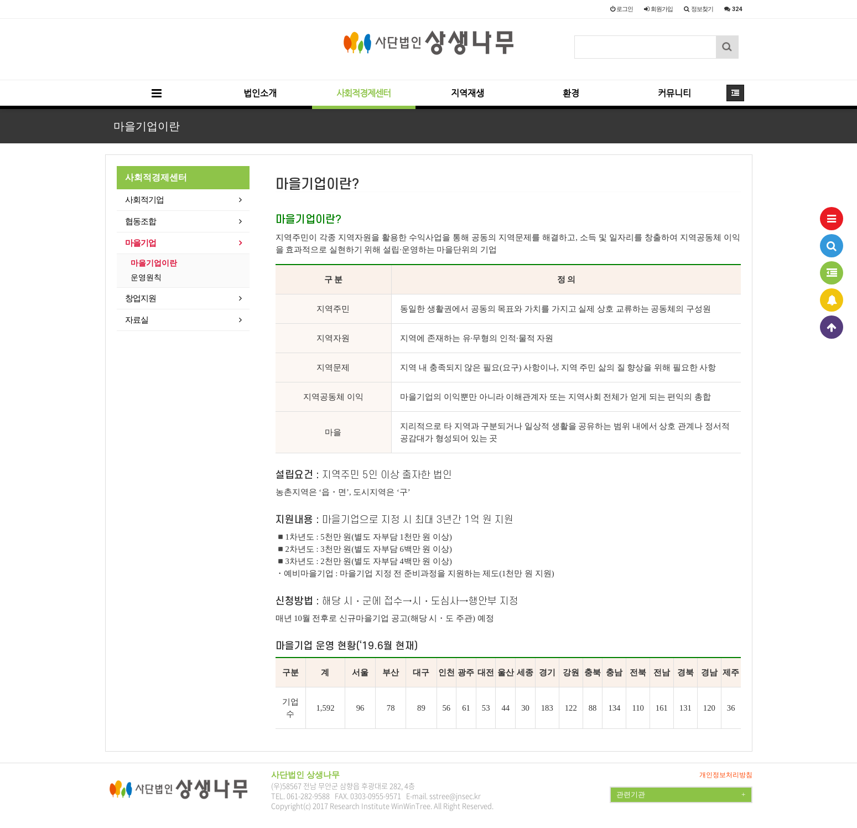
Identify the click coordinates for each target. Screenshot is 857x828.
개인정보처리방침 (725, 775)
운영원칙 (146, 277)
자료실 (136, 319)
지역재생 (467, 93)
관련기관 (680, 795)
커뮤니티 (674, 93)
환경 (571, 93)
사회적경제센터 (363, 93)
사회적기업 (144, 199)
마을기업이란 (154, 263)
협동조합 (140, 221)
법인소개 (260, 93)
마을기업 (140, 243)
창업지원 (140, 298)
